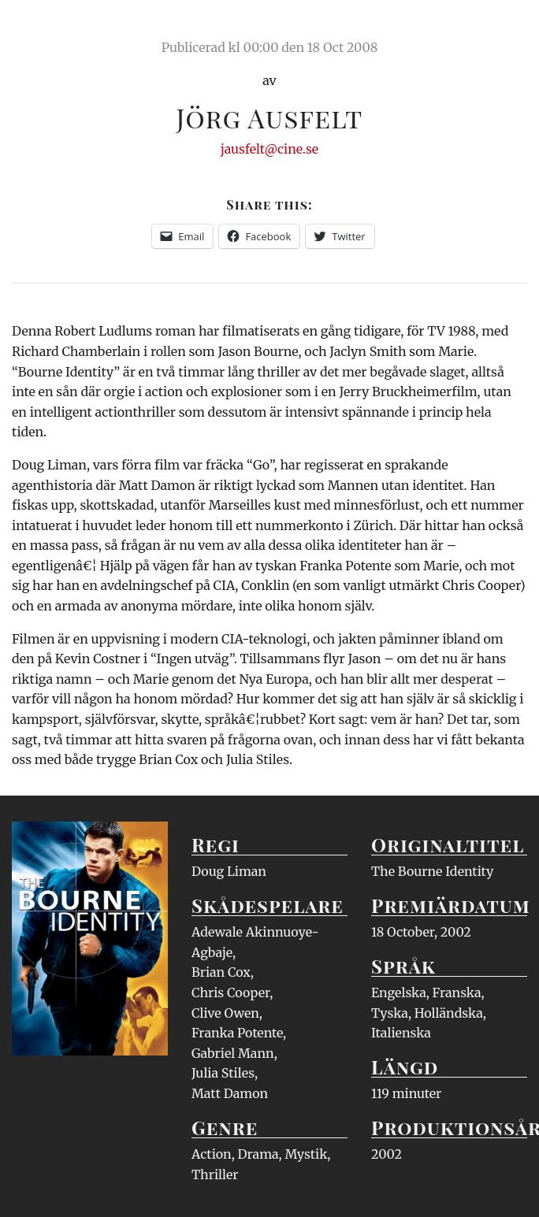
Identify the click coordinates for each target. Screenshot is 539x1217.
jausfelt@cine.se (269, 149)
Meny (507, 27)
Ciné (49, 27)
